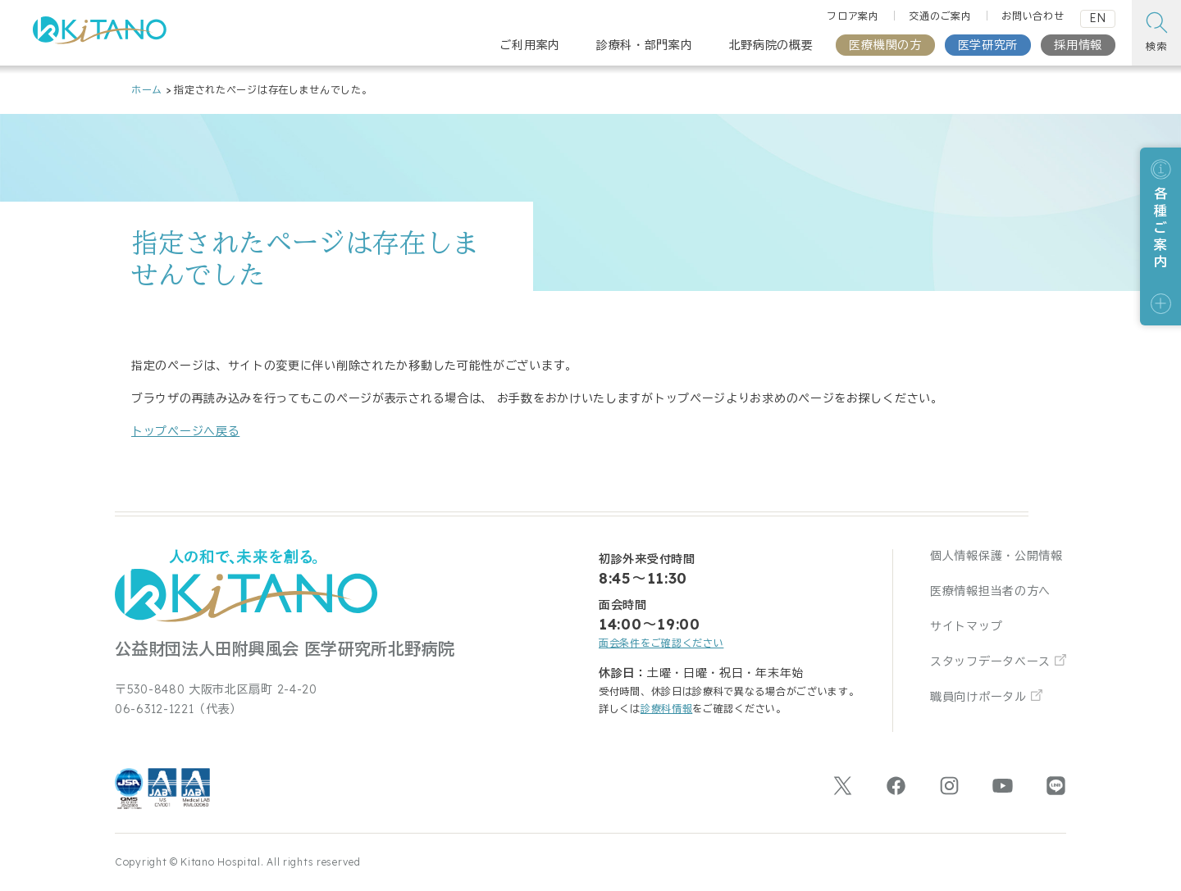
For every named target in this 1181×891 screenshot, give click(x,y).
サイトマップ (966, 626)
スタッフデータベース (990, 661)
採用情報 (1078, 45)
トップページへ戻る (185, 431)
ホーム (146, 90)
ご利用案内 (529, 45)
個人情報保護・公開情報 (996, 555)
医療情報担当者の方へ (990, 591)
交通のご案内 (940, 16)
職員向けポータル (978, 696)
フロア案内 (853, 16)
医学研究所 (988, 45)
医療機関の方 (885, 45)
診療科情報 (667, 708)
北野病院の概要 (771, 45)
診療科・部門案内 (644, 45)
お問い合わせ (1032, 16)
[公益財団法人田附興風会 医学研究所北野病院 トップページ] (99, 34)
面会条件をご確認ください (661, 643)
